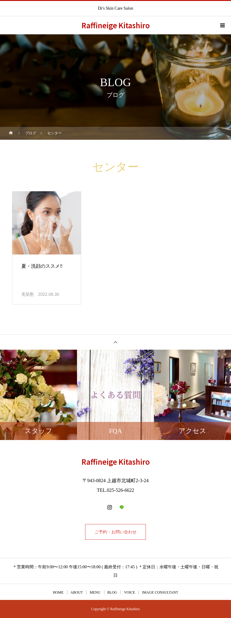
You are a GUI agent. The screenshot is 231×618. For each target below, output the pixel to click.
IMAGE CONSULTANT (160, 592)
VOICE (129, 592)
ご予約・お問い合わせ (115, 531)
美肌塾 (27, 294)
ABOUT (76, 592)
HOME (58, 592)
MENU (95, 592)
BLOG (112, 592)
